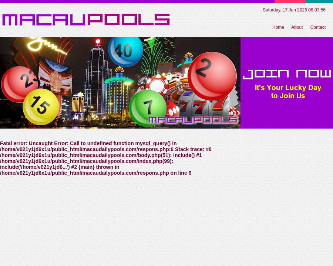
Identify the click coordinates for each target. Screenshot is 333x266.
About (297, 27)
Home (278, 27)
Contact (318, 27)
